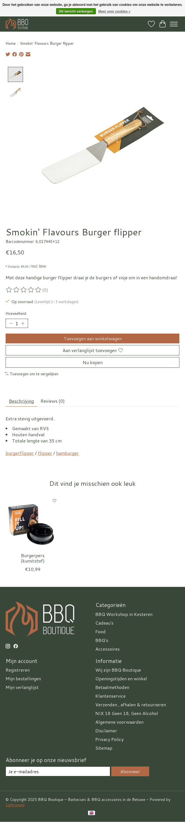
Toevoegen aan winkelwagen (93, 338)
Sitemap (103, 748)
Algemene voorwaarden (119, 722)
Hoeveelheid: (16, 313)
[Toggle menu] (173, 24)
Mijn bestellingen (23, 678)
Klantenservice (110, 696)
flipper (45, 452)
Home (11, 43)
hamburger (67, 452)
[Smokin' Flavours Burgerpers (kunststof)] (33, 522)
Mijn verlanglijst (22, 687)
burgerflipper (20, 452)
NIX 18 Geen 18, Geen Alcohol (126, 713)
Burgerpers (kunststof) (33, 558)
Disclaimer (106, 730)
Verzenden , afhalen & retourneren (130, 704)
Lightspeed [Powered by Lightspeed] (15, 804)
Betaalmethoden (112, 687)
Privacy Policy (109, 739)
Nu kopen (93, 362)
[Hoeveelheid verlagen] (11, 323)
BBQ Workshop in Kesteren (123, 614)
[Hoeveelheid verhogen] (22, 323)
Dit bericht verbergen (76, 11)
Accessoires (107, 648)
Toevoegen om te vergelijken (31, 373)
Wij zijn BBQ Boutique (118, 670)
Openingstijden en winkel (121, 678)
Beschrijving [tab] (21, 401)
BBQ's (101, 640)
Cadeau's (104, 622)
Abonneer (130, 771)
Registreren (18, 670)
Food (100, 631)
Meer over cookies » (114, 11)
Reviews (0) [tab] (53, 401)
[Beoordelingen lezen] (24, 289)
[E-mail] (58, 771)
